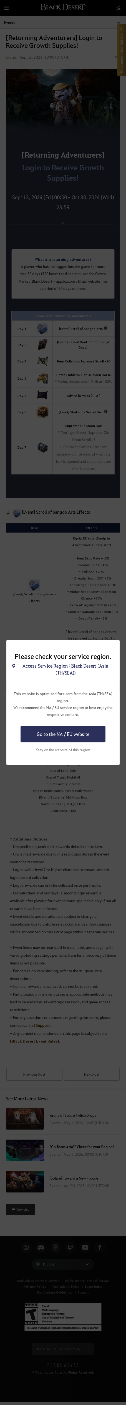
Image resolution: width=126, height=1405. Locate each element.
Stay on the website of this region (63, 749)
